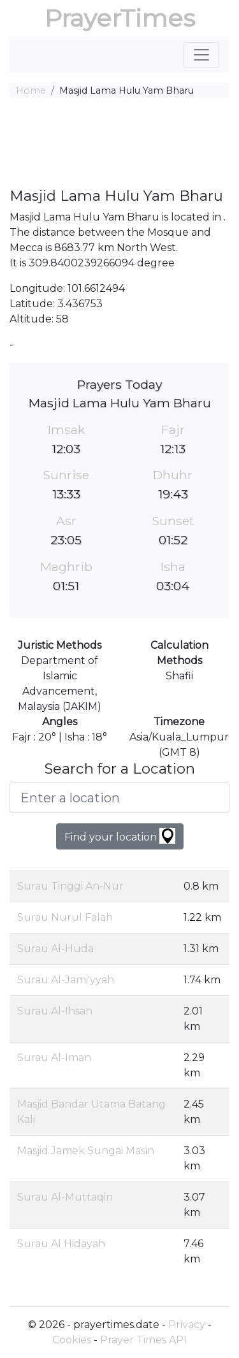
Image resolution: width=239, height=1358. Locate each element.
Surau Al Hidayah (61, 1244)
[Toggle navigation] (201, 55)
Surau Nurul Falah (65, 917)
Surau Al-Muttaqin (65, 1197)
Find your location (119, 836)
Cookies (71, 1340)
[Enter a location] (119, 798)
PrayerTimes (120, 18)
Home (31, 90)
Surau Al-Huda (55, 949)
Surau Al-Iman (54, 1057)
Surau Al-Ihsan (54, 1011)
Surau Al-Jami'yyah (65, 980)
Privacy (186, 1324)
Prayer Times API (143, 1340)
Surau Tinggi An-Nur (70, 886)
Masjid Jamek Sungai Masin (85, 1151)
